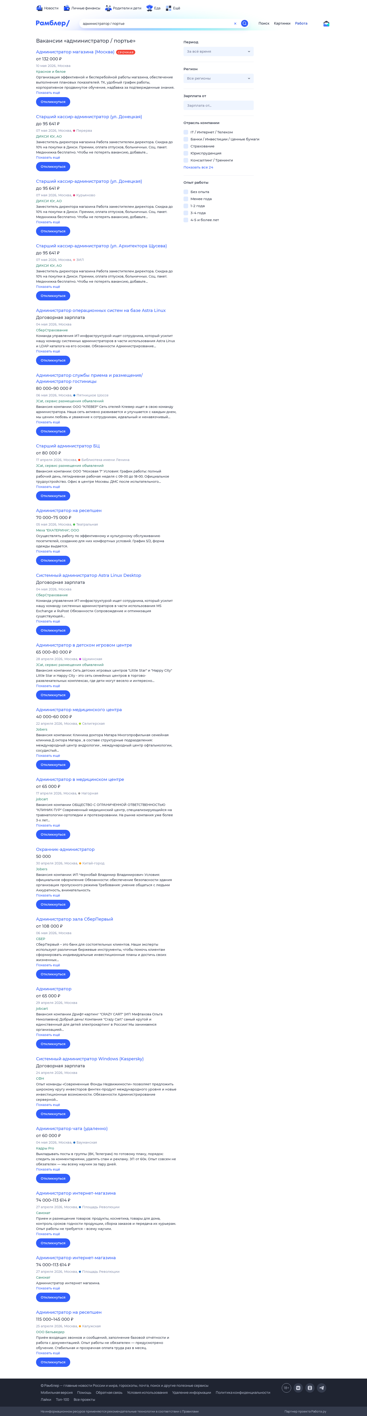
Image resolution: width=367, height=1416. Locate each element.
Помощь (84, 1392)
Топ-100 (62, 1399)
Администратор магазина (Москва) (75, 52)
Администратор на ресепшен (69, 510)
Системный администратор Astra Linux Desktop (88, 575)
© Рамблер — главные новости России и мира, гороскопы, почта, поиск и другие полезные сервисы (124, 1385)
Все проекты (84, 1399)
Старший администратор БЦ (68, 446)
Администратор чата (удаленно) (72, 1128)
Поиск (264, 23)
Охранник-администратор (65, 849)
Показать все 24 (198, 167)
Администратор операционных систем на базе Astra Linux (101, 310)
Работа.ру (318, 1411)
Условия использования (147, 1392)
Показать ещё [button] (48, 93)
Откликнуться (53, 102)
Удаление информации (191, 1392)
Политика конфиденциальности (243, 1392)
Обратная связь (109, 1392)
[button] (106, 85)
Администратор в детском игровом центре (84, 645)
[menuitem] (47, 8)
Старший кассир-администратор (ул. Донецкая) (89, 116)
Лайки (46, 1399)
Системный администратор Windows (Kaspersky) (90, 1058)
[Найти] (244, 23)
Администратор (53, 989)
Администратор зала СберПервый (74, 919)
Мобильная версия (57, 1392)
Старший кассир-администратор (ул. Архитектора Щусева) (101, 246)
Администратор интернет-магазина (76, 1193)
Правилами (190, 1411)
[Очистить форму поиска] (235, 23)
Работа (301, 23)
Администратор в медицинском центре (80, 779)
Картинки (282, 23)
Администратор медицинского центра (79, 709)
